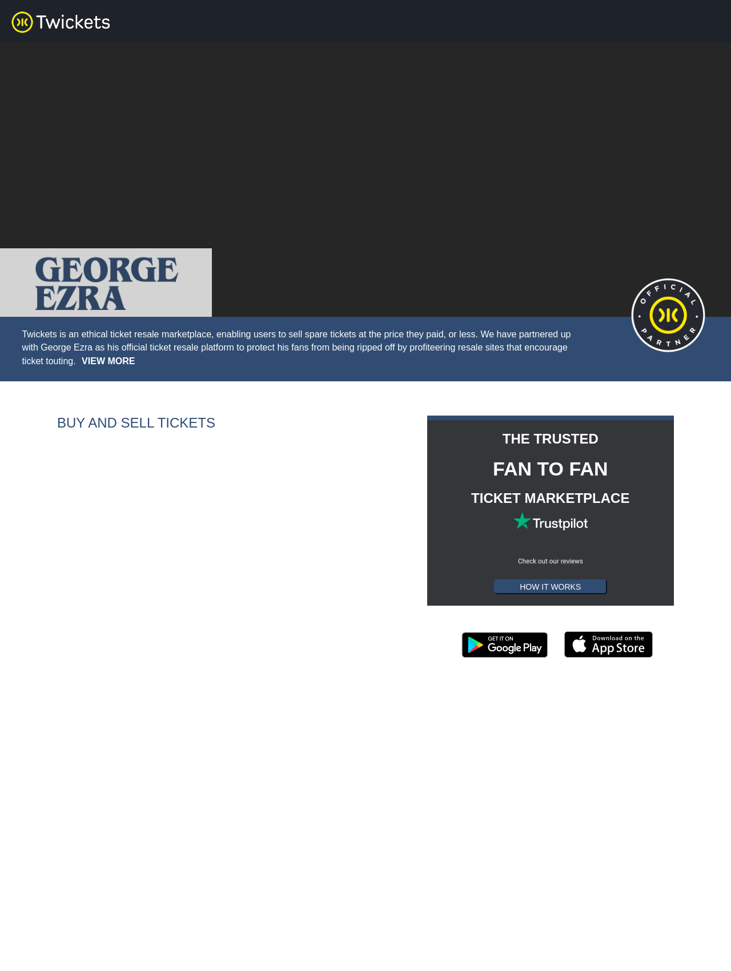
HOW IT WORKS (550, 586)
